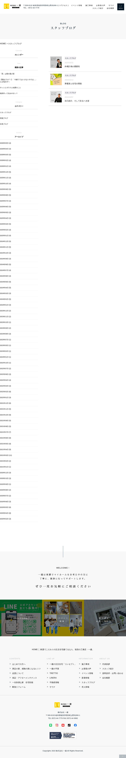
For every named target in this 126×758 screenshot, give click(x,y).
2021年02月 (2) (5, 461)
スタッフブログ (88, 682)
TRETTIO (54, 673)
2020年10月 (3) (5, 478)
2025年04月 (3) (5, 218)
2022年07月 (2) (5, 368)
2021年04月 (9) (5, 449)
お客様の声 (100, 5)
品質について (18, 673)
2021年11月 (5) (5, 409)
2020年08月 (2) (5, 490)
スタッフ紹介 (97, 8)
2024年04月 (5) (5, 288)
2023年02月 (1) (5, 351)
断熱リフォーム (19, 687)
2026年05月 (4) (5, 143)
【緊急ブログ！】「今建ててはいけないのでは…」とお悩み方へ (18, 81)
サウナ (111, 5)
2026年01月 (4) (5, 166)
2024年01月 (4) (5, 305)
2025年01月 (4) (5, 235)
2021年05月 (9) (5, 444)
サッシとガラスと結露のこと (10, 87)
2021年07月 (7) (5, 432)
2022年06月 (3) (5, 374)
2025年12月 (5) (5, 172)
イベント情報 (76, 5)
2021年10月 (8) (5, 415)
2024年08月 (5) (5, 264)
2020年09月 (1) (5, 484)
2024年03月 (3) (5, 293)
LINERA (53, 678)
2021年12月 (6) (5, 403)
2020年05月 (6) (5, 507)
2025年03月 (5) (5, 224)
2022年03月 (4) (5, 386)
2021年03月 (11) (6, 455)
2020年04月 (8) (5, 513)
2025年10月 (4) (5, 183)
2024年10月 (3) (5, 253)
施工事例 (89, 5)
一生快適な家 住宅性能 (22, 682)
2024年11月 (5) (5, 247)
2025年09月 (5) (5, 189)
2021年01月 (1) (5, 467)
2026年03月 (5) (5, 155)
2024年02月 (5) (5, 299)
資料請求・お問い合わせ (112, 673)
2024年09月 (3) (5, 259)
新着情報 (85, 678)
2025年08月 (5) (5, 195)
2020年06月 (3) (5, 501)
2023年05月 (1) (5, 345)
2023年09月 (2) (5, 328)
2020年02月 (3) (5, 519)
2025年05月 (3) (5, 212)
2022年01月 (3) (5, 397)
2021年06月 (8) (5, 438)
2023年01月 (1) (5, 357)
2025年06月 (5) (5, 207)
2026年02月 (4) (5, 160)
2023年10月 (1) (5, 322)
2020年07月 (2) (5, 496)
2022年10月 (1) (5, 363)
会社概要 (110, 8)
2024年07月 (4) (5, 270)
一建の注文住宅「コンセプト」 (63, 664)
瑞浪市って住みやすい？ (9, 93)
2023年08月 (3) (5, 334)
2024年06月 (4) (5, 276)
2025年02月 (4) (5, 230)
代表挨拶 (106, 664)
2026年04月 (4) (5, 149)
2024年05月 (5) (5, 282)
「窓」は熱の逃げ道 (7, 74)
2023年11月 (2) (5, 316)
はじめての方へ (19, 664)
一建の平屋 (54, 669)
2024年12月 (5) (5, 241)
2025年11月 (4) (5, 178)
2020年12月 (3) (5, 473)
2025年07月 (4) (5, 201)
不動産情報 (54, 682)
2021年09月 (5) (5, 420)
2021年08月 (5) (5, 426)
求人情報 (85, 687)
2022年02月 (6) (5, 392)
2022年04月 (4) (5, 380)
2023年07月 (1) (5, 340)
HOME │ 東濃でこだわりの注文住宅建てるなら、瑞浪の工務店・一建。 (63, 649)
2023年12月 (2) (5, 311)
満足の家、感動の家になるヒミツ (26, 669)
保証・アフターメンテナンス (24, 678)
